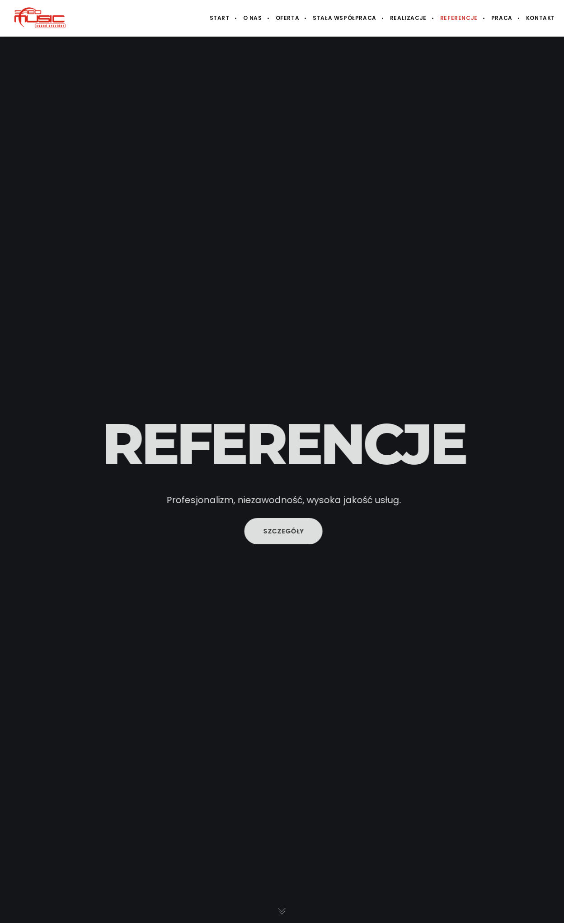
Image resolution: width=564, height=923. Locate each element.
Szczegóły (285, 531)
